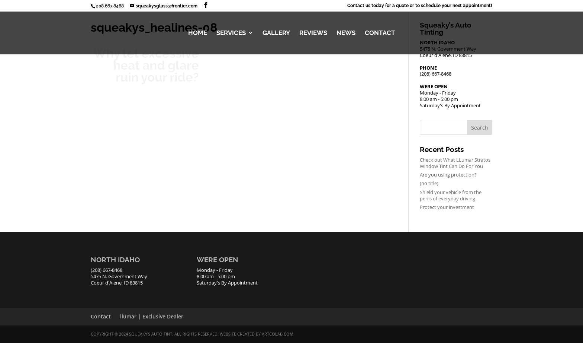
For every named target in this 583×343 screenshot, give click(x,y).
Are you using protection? (448, 174)
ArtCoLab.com (277, 334)
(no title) (429, 183)
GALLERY (276, 33)
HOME (197, 33)
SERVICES (231, 33)
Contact (101, 316)
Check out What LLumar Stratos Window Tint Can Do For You (455, 162)
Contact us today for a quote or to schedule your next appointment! (419, 5)
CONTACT (380, 33)
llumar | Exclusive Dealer (151, 316)
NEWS (345, 33)
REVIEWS (313, 33)
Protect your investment (447, 207)
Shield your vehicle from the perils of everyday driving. (450, 195)
